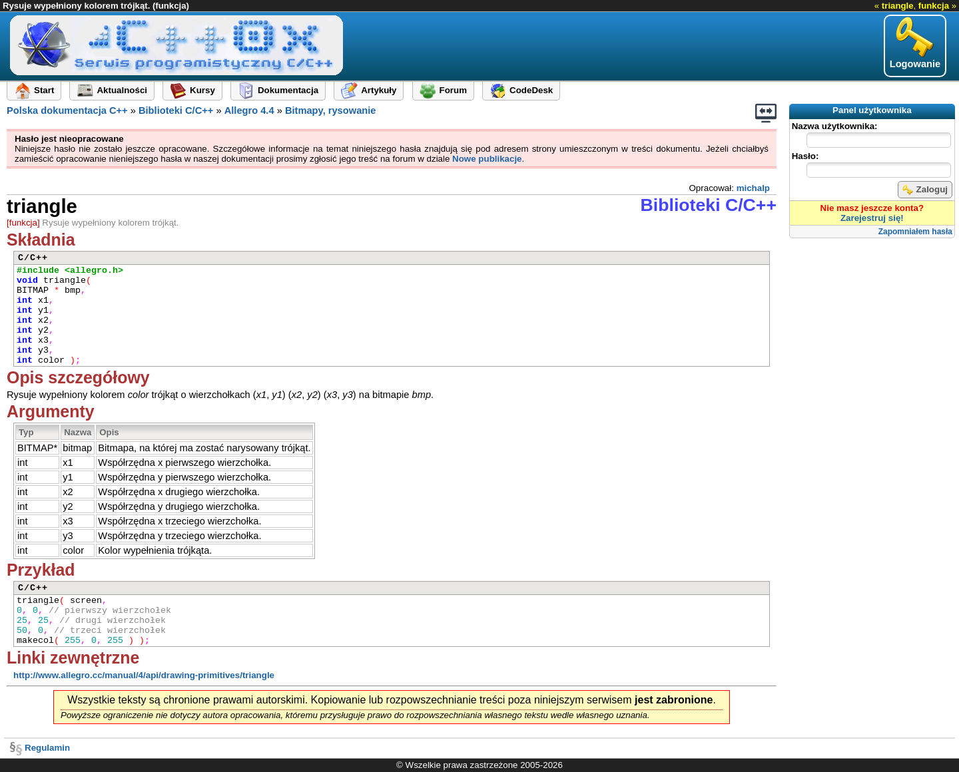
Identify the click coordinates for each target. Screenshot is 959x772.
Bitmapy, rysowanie (330, 110)
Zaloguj (925, 189)
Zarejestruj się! (872, 218)
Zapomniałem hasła (915, 231)
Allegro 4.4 (249, 110)
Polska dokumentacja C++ (67, 110)
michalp (753, 188)
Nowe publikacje (486, 159)
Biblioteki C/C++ (176, 110)
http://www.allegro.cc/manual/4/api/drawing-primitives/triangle (143, 675)
